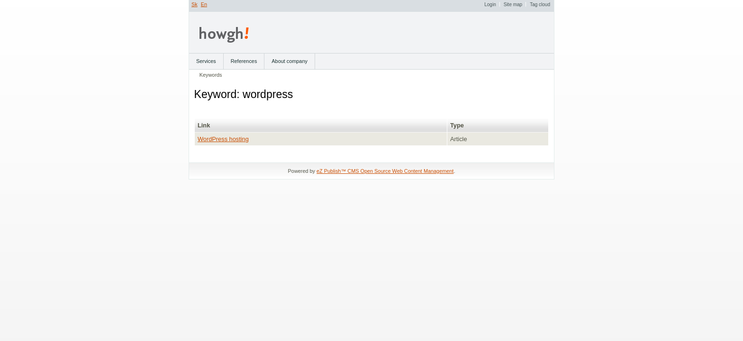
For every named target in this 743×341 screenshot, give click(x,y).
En (204, 4)
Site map (513, 4)
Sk (194, 4)
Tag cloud (540, 4)
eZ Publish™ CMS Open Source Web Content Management (385, 171)
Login (490, 4)
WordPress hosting (223, 139)
